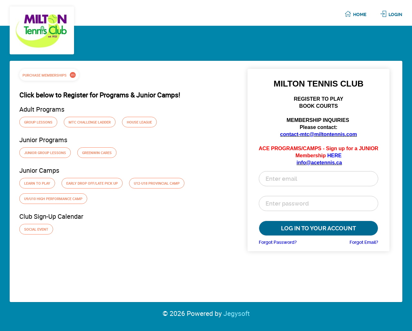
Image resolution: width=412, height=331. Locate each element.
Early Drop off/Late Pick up (92, 183)
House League (139, 122)
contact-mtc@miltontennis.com (318, 134)
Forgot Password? (278, 242)
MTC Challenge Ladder (90, 122)
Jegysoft (236, 313)
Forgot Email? (364, 242)
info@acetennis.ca (319, 162)
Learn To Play (37, 183)
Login (395, 14)
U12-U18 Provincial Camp (157, 183)
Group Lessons (38, 122)
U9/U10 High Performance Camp (53, 198)
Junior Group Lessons (45, 152)
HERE (334, 155)
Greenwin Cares (97, 152)
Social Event (36, 229)
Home (359, 14)
